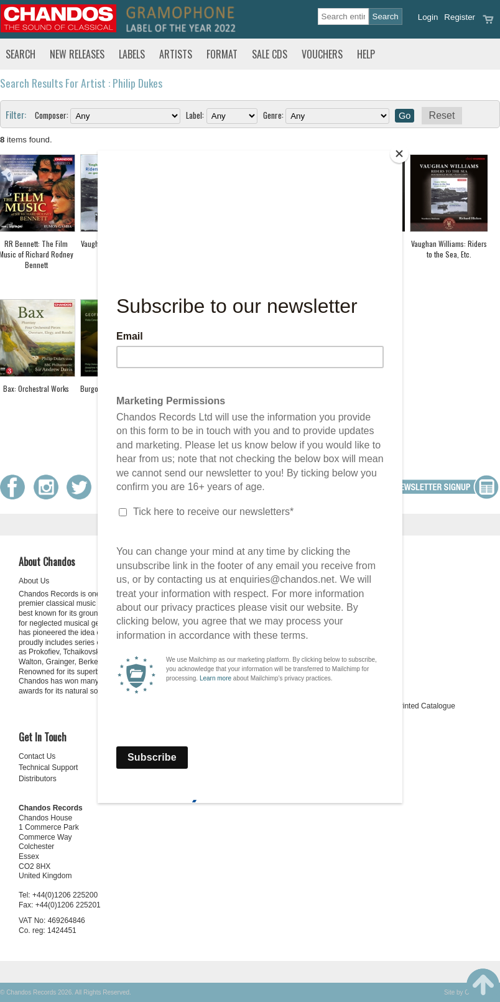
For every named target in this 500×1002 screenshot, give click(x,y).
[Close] (399, 153)
